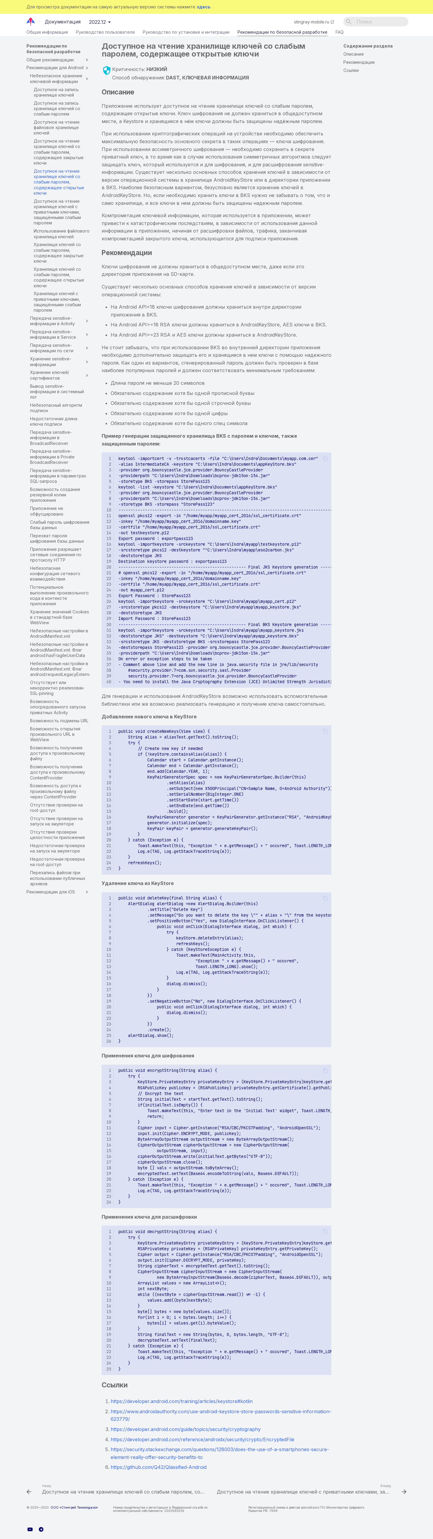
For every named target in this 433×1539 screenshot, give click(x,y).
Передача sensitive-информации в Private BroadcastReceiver (52, 456)
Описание (353, 54)
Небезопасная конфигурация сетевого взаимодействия (55, 573)
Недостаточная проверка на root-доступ (57, 861)
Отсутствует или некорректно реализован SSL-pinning (57, 688)
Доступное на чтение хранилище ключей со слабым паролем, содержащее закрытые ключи (59, 151)
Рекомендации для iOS (58, 892)
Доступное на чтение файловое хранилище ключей (57, 127)
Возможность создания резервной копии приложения (55, 495)
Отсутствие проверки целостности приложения (57, 834)
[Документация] (31, 21)
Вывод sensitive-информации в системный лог (57, 391)
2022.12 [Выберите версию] (97, 22)
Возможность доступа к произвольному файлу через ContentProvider (55, 791)
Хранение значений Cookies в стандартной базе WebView (59, 617)
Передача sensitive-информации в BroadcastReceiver (51, 438)
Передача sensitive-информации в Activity (60, 321)
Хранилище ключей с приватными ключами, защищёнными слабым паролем (57, 302)
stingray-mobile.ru (311, 21)
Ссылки (351, 70)
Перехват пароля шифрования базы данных (57, 538)
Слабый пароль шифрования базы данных (59, 525)
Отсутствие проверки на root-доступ (56, 807)
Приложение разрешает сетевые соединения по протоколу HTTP (55, 555)
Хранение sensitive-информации (60, 361)
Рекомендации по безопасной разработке (282, 33)
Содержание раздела (368, 45)
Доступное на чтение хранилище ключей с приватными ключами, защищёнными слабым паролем (57, 212)
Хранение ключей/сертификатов (60, 375)
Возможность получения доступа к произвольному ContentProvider (57, 772)
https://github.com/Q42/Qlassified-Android (159, 1467)
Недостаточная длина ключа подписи (53, 421)
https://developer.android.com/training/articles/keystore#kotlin (182, 1401)
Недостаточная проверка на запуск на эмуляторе (57, 848)
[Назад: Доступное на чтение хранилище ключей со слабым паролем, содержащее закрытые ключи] (116, 1490)
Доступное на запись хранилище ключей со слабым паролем (57, 108)
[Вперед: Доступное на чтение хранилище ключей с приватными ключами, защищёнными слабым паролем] (311, 1490)
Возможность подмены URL (59, 720)
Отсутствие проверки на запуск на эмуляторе (56, 821)
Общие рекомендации (58, 60)
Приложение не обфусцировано (46, 511)
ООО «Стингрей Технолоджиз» (74, 1507)
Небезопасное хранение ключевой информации (60, 78)
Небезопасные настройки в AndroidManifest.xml (59, 633)
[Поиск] (375, 21)
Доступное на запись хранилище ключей (56, 92)
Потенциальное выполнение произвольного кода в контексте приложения (59, 595)
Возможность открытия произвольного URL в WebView (55, 734)
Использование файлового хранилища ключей (62, 233)
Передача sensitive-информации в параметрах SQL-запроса (58, 476)
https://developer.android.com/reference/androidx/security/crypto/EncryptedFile (202, 1439)
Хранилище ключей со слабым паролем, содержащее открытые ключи (59, 277)
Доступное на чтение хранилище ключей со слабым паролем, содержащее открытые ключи (59, 182)
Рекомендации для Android (58, 67)
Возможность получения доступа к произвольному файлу (57, 753)
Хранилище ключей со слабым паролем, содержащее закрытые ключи (59, 253)
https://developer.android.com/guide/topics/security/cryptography (186, 1429)
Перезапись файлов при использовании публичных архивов (57, 878)
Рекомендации (359, 62)
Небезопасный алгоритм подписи (56, 407)
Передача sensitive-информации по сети (60, 348)
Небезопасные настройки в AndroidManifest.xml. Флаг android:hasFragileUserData (59, 650)
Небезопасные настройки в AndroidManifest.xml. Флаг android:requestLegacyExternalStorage (60, 669)
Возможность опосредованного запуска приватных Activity (58, 707)
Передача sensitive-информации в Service (60, 334)
